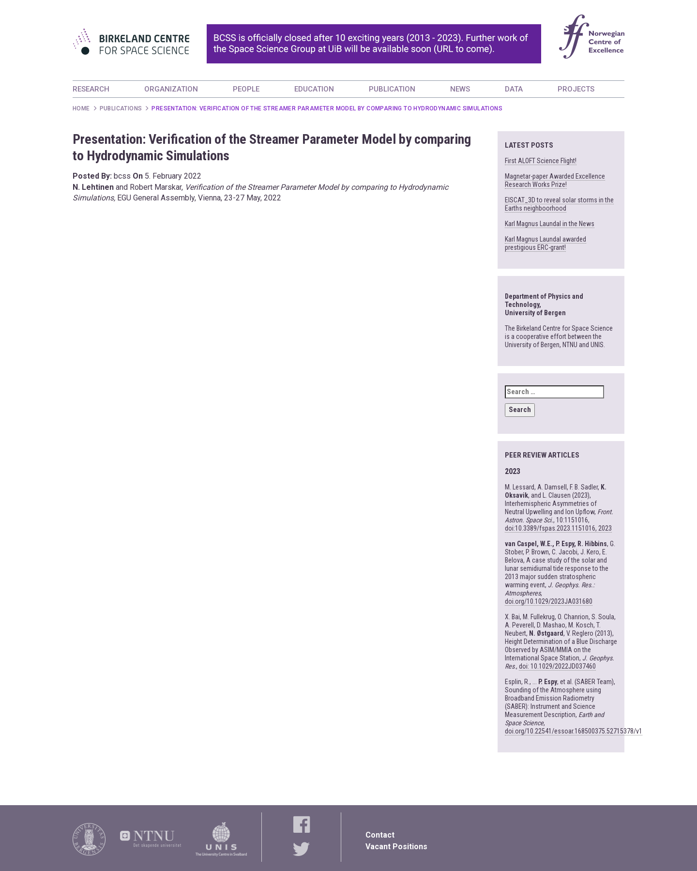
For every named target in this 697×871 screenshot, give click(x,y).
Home (81, 108)
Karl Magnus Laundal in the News (549, 224)
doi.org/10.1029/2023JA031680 (548, 601)
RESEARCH (91, 89)
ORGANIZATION (171, 89)
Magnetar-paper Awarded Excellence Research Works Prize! (555, 180)
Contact (379, 835)
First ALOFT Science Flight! (540, 161)
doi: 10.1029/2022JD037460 (557, 666)
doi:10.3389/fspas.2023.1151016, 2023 (558, 528)
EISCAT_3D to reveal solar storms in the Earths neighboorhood (559, 204)
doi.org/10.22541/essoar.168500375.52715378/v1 (573, 731)
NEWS (460, 89)
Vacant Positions (396, 846)
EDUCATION (314, 89)
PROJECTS (576, 89)
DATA (514, 89)
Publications (121, 108)
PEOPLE (246, 89)
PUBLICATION (392, 89)
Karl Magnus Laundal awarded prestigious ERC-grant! (545, 243)
